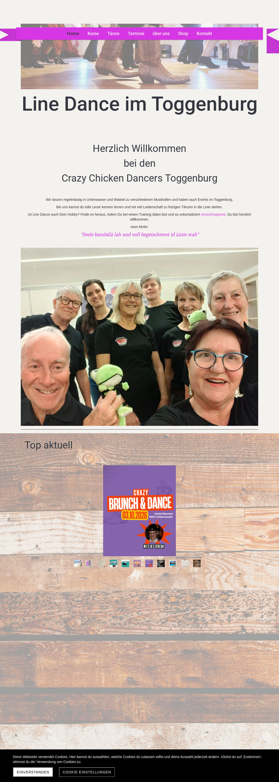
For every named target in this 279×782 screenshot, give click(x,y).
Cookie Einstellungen (87, 772)
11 (153, 403)
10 (141, 403)
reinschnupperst (91, 229)
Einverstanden (33, 772)
